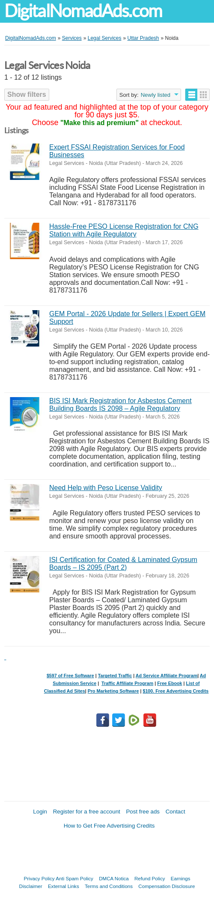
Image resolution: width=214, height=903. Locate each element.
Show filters (26, 94)
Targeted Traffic (115, 675)
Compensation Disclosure (166, 886)
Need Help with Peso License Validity (105, 487)
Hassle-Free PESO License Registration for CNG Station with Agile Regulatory (124, 230)
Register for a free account (86, 811)
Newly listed (155, 95)
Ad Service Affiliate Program (166, 675)
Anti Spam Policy (74, 878)
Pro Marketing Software (113, 691)
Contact (175, 811)
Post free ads (143, 811)
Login (40, 811)
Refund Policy (149, 878)
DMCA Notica (114, 878)
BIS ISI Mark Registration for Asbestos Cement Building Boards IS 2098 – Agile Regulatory (120, 404)
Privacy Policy (39, 878)
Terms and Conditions (109, 886)
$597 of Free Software (70, 675)
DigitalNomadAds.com (83, 11)
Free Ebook (169, 683)
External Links (63, 886)
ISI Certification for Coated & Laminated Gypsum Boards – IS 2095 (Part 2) (123, 563)
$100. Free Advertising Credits (175, 691)
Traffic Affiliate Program (127, 683)
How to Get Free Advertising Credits (109, 825)
